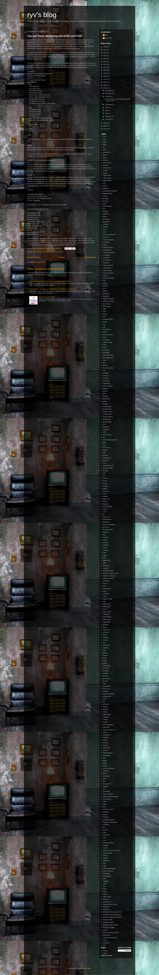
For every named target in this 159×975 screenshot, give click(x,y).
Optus (105, 627)
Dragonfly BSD (108, 319)
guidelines (106, 427)
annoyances (107, 168)
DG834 (105, 291)
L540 (104, 494)
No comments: (56, 248)
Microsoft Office (108, 529)
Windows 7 (106, 907)
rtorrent (105, 722)
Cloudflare (106, 242)
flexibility (106, 373)
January (108, 119)
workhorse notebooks (110, 938)
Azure (105, 196)
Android (105, 165)
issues (105, 481)
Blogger (105, 211)
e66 (104, 327)
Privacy (105, 676)
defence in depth (108, 278)
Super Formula (108, 794)
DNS (104, 311)
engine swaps (107, 342)
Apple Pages (107, 178)
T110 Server (107, 799)
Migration (106, 532)
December (108, 90)
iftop (104, 452)
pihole (105, 658)
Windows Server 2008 (110, 925)
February (108, 116)
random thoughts (108, 694)
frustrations (106, 383)
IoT (104, 476)
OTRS (105, 635)
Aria (104, 183)
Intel (104, 463)
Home (62, 257)
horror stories (107, 435)
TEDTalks (106, 812)
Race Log (106, 689)
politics (105, 663)
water (105, 891)
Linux (34, 252)
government (107, 419)
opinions (105, 624)
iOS (104, 473)
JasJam (105, 486)
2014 (105, 76)
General (105, 396)
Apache (105, 170)
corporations (107, 260)
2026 (105, 47)
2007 (105, 129)
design (105, 283)
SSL (104, 781)
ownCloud (106, 645)
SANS (105, 732)
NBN (104, 563)
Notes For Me (107, 599)
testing (105, 814)
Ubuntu (60, 252)
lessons (105, 504)
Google (105, 404)
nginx (104, 586)
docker (105, 314)
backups (105, 201)
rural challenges (108, 725)
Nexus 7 (105, 583)
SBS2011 (106, 737)
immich (105, 455)
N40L (104, 553)
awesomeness (107, 193)
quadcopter (106, 686)
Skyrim (105, 761)
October (108, 96)
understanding (107, 853)
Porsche (105, 668)
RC (104, 702)
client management (109, 234)
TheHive (105, 817)
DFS (104, 288)
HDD (104, 432)
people (105, 653)
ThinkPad (106, 825)
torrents (105, 830)
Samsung (106, 727)
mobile (105, 540)
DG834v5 (106, 293)
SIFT (104, 758)
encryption (106, 340)
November (108, 93)
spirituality (106, 776)
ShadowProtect (108, 753)
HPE (104, 442)
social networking (108, 768)
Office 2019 (107, 606)
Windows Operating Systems (112, 917)
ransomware (107, 696)
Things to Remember (110, 822)
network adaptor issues (110, 573)
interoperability (108, 468)
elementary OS (108, 334)
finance (105, 365)
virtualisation (107, 876)
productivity (107, 678)
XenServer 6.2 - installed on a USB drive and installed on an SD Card (52, 289)
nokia (104, 591)
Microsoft (106, 527)
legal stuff (106, 499)
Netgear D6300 (108, 571)
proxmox (106, 681)
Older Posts (90, 257)
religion (105, 707)
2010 (105, 88)
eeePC (105, 332)
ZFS (104, 945)
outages (105, 637)
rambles (105, 691)
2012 (105, 82)
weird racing (107, 897)
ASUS (105, 186)
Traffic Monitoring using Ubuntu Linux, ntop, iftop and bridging (49, 281)
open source (107, 612)
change (105, 227)
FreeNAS (106, 381)
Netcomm (106, 565)
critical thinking (108, 265)
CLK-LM (105, 237)
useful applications (109, 868)
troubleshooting (108, 843)
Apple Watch (107, 180)
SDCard (105, 743)
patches (105, 648)
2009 (105, 123)
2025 (105, 50)
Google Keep (107, 414)
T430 (104, 802)
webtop (105, 894)
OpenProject (107, 617)
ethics (105, 347)
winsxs (105, 930)
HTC (104, 445)
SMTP (105, 763)
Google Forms (107, 411)
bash (104, 204)
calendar (106, 224)
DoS (104, 316)
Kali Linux (106, 491)
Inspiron (105, 460)
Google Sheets (108, 417)
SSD (104, 778)
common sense (108, 247)
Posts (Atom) (41, 262)
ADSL (105, 150)
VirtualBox (106, 873)
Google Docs (107, 409)
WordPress (106, 935)
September (109, 104)
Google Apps (107, 406)
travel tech (106, 835)
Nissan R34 (107, 588)
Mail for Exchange (109, 524)
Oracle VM (106, 630)
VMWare (106, 881)
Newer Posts (33, 257)
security (105, 745)
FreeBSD (106, 378)
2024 (105, 53)
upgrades (106, 861)
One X (105, 609)
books (105, 216)
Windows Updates (109, 927)
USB (104, 866)
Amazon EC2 (107, 163)
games (105, 391)
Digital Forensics (108, 299)
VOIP (104, 884)
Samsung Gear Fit (109, 730)
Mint (104, 535)
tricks (55, 252)
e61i (104, 324)
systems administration (110, 796)
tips (52, 252)
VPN (104, 886)
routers (105, 719)
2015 (105, 73)
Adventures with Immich (47, 297)
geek (104, 393)
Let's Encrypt (107, 506)
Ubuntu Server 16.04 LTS (111, 850)
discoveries (106, 304)
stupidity (105, 786)
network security (108, 578)
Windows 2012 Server (110, 904)
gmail (104, 401)
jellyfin (105, 488)
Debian (105, 275)
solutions (106, 771)
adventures (106, 152)
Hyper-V (105, 450)
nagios (105, 555)
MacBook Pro (107, 519)
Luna (104, 512)
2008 (105, 126)
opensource (107, 619)
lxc (104, 514)
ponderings (106, 665)
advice (105, 155)
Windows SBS (107, 920)
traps (104, 832)
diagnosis (106, 296)
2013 (105, 79)
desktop (105, 286)
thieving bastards (108, 820)
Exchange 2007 (108, 355)
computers (106, 255)
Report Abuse (106, 955)
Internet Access (108, 465)
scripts (105, 740)
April (107, 113)
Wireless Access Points (110, 932)
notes (105, 596)
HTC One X (107, 447)
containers (106, 257)
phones (105, 655)
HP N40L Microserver (110, 440)
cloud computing (108, 240)
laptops (105, 496)
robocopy (106, 717)
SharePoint (106, 755)
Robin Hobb (107, 714)
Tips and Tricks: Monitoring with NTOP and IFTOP (54, 36)
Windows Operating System (112, 914)
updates (105, 858)
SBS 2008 (106, 735)
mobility (105, 542)
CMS (104, 245)
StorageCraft (107, 784)
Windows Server (108, 922)
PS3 (104, 683)
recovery (106, 704)
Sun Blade (106, 791)
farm (104, 363)
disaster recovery (108, 301)
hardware (106, 429)
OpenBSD (106, 614)
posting (105, 673)
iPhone (105, 478)
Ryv (106, 35)
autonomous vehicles (110, 191)
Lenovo (105, 501)
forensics (106, 376)
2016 (105, 70)
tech (104, 807)
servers (105, 750)
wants (105, 889)
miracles (105, 537)
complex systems (108, 252)
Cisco (105, 229)
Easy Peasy (107, 329)
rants (104, 699)
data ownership (108, 273)
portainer (106, 671)
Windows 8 (106, 909)
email (104, 337)
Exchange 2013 (108, 358)
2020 (105, 58)
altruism (105, 160)
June (107, 107)
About (105, 953)
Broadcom (106, 222)
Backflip (105, 198)
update (105, 855)
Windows (106, 899)
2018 (105, 64)
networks (106, 581)
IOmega (105, 470)
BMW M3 (106, 214)
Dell (104, 281)
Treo (104, 837)
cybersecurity (107, 270)
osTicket (105, 632)
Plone (105, 660)
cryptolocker (107, 268)
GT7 (104, 424)
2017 (105, 67)
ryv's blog (42, 15)
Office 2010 (107, 604)
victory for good (108, 871)
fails (104, 360)
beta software (107, 206)
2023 (105, 55)
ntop (104, 601)
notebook (106, 594)
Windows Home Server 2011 (112, 912)
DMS (104, 309)
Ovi (104, 642)
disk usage (106, 306)
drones (105, 322)
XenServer (106, 943)
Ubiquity (105, 845)
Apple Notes (107, 175)
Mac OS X (106, 517)
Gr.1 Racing (107, 422)
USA (104, 863)
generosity (106, 399)
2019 (105, 61)
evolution (106, 350)
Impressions (107, 458)
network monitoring (43, 252)
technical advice (108, 809)
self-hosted (106, 748)
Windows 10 (107, 902)
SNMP (105, 766)
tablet (105, 804)
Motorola (106, 545)
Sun (104, 789)
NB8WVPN (106, 560)
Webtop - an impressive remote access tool (45, 269)
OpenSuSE (106, 622)
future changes (108, 386)
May (106, 110)
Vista (104, 879)
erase (105, 345)
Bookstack (106, 219)
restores (105, 709)
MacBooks (106, 522)
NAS (104, 558)
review (105, 712)
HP (104, 437)
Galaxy (105, 388)
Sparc (105, 773)
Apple (105, 173)
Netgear (105, 568)
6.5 (104, 147)
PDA (104, 650)
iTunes (105, 483)
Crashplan (106, 263)
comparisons (107, 250)
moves (105, 547)
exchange (106, 352)
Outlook (105, 640)
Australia (106, 188)
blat (104, 209)
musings (105, 550)
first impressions (108, 368)
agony (105, 157)
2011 (105, 85)
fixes (104, 370)
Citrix (104, 232)
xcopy (105, 940)
